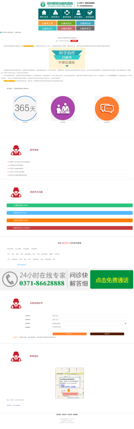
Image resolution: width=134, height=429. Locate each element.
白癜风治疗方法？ (20, 213)
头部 (8, 254)
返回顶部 (58, 414)
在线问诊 (64, 414)
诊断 (42, 259)
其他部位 (57, 254)
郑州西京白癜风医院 (7, 32)
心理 (8, 259)
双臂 (34, 254)
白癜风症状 (85, 23)
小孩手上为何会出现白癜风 (16, 172)
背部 (13, 254)
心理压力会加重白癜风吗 (16, 168)
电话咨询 (69, 414)
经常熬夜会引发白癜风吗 (16, 165)
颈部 (21, 254)
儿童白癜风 (34, 248)
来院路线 (75, 414)
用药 (21, 259)
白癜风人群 (47, 23)
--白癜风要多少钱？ (20, 205)
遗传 (54, 259)
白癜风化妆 (15, 259)
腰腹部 (51, 254)
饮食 (29, 259)
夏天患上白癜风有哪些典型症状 (18, 175)
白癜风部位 (66, 23)
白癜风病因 (48, 259)
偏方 (25, 259)
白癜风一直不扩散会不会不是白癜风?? (20, 162)
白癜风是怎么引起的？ (22, 228)
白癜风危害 (35, 259)
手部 (38, 254)
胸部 (17, 254)
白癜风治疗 (47, 28)
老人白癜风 (18, 248)
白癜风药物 (18, 32)
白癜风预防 (66, 28)
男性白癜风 (10, 248)
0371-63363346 (16, 405)
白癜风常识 (85, 28)
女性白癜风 (26, 248)
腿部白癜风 (28, 254)
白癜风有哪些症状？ (21, 220)
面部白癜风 (44, 254)
